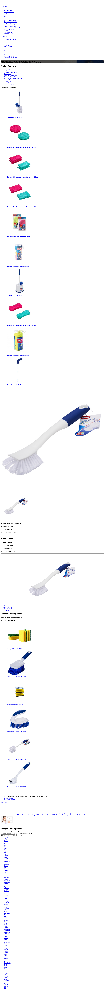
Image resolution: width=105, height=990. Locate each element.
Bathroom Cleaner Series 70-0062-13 (19, 266)
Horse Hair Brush (7, 608)
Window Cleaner (21, 815)
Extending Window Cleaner (69, 815)
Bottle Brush (5, 605)
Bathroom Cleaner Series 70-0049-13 (19, 355)
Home (4, 4)
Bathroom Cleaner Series (10, 26)
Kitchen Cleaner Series (10, 29)
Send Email (5, 823)
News (3, 42)
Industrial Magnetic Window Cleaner (36, 815)
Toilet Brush (5, 610)
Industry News (8, 46)
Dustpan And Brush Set (8, 607)
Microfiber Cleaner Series (11, 25)
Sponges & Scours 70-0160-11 (15, 704)
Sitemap (69, 813)
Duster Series (7, 23)
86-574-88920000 (8, 798)
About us (4, 6)
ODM (5, 13)
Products (4, 16)
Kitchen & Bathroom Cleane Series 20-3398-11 (22, 147)
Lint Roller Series (8, 32)
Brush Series (7, 30)
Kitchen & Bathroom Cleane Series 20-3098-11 (22, 325)
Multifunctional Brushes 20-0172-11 (16, 787)
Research (4, 36)
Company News (8, 44)
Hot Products (62, 813)
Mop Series (7, 19)
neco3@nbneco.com (9, 799)
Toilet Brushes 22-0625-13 (15, 117)
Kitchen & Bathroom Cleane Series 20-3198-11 (22, 207)
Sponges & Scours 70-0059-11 (15, 649)
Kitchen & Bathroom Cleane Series (13, 28)
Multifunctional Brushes (10, 57)
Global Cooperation (9, 12)
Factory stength (8, 10)
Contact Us (5, 49)
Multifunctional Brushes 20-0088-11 (16, 731)
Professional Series (9, 33)
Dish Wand (50, 815)
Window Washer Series (10, 20)
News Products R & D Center (12, 39)
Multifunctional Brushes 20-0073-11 (16, 759)
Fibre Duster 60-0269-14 (15, 385)
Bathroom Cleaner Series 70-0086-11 (19, 236)
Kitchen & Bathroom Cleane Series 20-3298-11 (22, 177)
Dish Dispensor (57, 815)
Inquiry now (4, 802)
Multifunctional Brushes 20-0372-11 (16, 676)
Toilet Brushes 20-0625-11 (15, 296)
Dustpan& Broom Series (10, 22)
